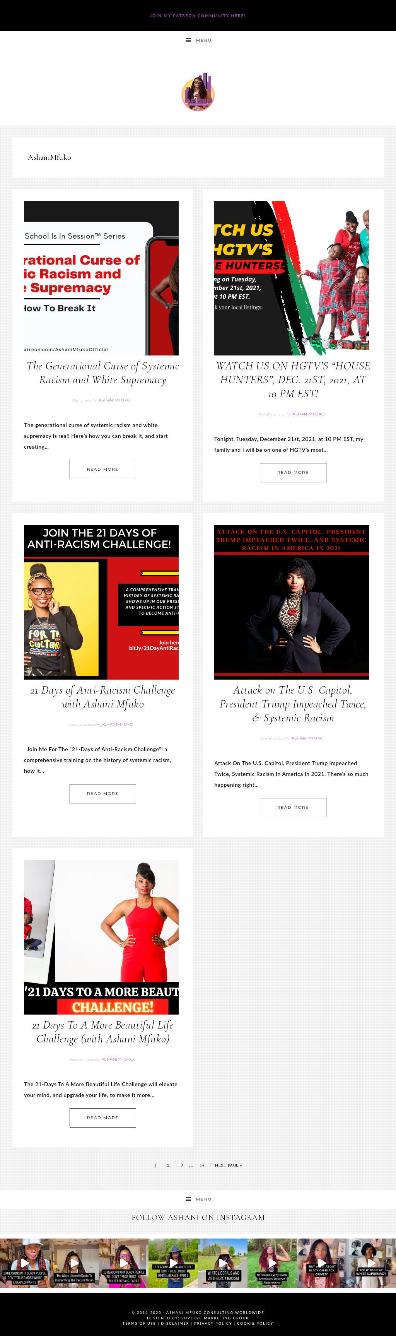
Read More (103, 469)
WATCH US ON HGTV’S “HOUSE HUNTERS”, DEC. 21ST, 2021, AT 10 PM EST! (293, 380)
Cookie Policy (255, 1323)
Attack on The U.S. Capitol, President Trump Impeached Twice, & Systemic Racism (293, 704)
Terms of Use (139, 1323)
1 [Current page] (155, 1165)
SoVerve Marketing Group (215, 1318)
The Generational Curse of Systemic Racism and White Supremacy (102, 373)
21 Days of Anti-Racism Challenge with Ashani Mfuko (103, 697)
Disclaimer (175, 1323)
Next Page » (228, 1165)
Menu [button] (204, 40)
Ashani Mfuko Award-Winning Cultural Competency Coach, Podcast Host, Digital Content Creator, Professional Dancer (198, 92)
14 (202, 1165)
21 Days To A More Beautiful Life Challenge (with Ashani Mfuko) (103, 1032)
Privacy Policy (213, 1323)
